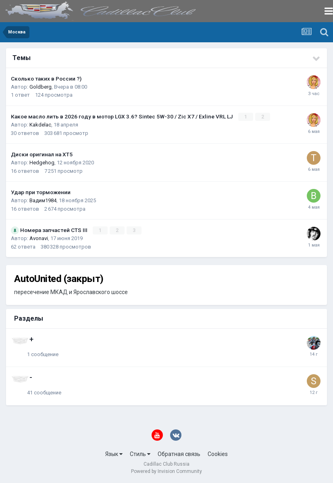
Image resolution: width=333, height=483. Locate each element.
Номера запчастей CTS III (54, 230)
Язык (114, 454)
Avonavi (38, 238)
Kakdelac (40, 125)
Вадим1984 (42, 200)
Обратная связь (179, 454)
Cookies (218, 454)
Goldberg (40, 87)
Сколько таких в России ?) (46, 78)
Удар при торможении (41, 192)
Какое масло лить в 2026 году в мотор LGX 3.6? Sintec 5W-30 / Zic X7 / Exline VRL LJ (122, 116)
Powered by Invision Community (166, 471)
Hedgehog (41, 163)
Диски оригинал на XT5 (42, 154)
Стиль (140, 454)
